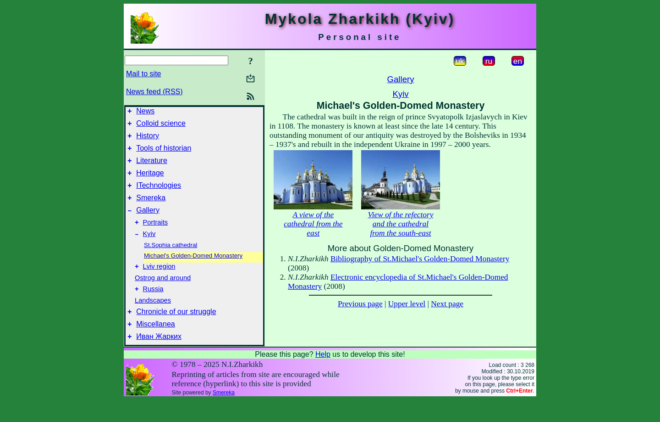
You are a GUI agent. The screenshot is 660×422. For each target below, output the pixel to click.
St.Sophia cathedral (170, 260)
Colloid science (161, 126)
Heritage (150, 181)
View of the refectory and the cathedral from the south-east (401, 223)
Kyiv (149, 249)
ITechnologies (158, 195)
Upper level (406, 303)
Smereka (150, 209)
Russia (153, 306)
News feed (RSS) (154, 92)
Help (322, 376)
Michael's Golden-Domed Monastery (193, 270)
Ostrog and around (163, 294)
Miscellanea (155, 345)
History (147, 140)
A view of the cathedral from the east (313, 223)
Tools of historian (163, 154)
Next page (447, 303)
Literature (151, 167)
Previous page (360, 303)
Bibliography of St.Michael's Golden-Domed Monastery (420, 258)
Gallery (148, 222)
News (145, 112)
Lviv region (159, 283)
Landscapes (153, 318)
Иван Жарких (159, 358)
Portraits (155, 236)
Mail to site (143, 74)
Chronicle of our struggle (176, 331)
